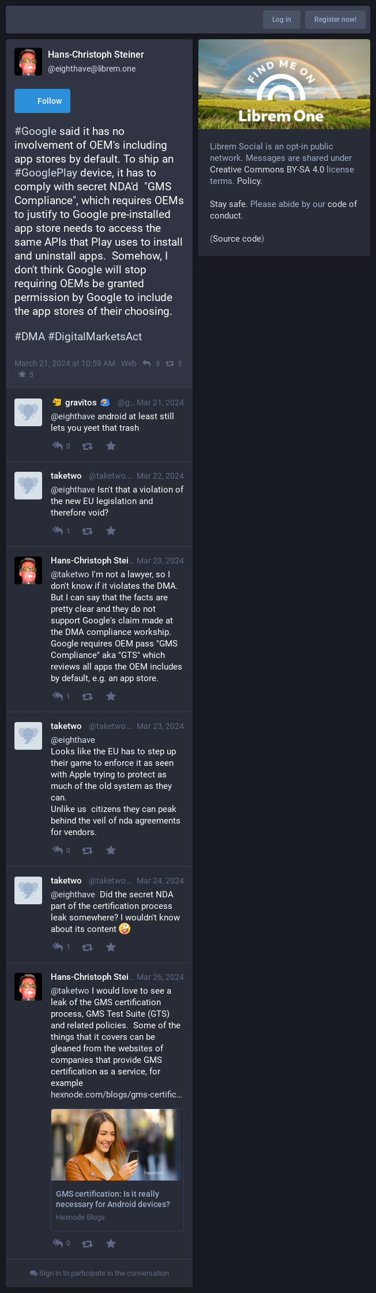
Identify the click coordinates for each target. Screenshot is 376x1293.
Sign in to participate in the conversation (99, 1273)
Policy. (249, 181)
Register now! (335, 20)
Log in (281, 20)
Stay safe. (229, 204)
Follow (42, 102)
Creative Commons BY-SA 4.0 (267, 169)
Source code (237, 239)
